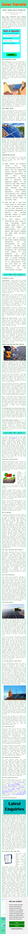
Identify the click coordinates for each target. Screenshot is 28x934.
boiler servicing (12, 785)
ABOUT (17, 7)
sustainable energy (6, 75)
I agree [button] (16, 922)
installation (14, 157)
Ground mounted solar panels (16, 591)
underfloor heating (21, 793)
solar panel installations (14, 887)
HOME (11, 7)
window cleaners (16, 788)
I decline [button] (17, 925)
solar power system (7, 515)
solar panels (7, 19)
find (6, 759)
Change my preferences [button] (16, 928)
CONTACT (20, 7)
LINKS (14, 7)
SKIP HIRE (22, 782)
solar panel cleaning (7, 790)
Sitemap (3, 918)
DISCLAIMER (24, 7)
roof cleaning (11, 789)
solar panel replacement (14, 784)
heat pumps (4, 787)
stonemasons (21, 787)
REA (10, 423)
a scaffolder (15, 783)
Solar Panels (5, 919)
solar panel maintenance (18, 794)
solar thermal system (17, 119)
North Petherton (13, 437)
